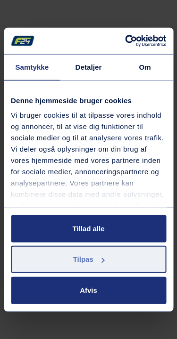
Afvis (88, 290)
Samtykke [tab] (32, 67)
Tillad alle (88, 228)
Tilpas (89, 259)
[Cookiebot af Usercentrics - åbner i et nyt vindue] (126, 41)
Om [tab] (145, 67)
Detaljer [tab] (89, 67)
